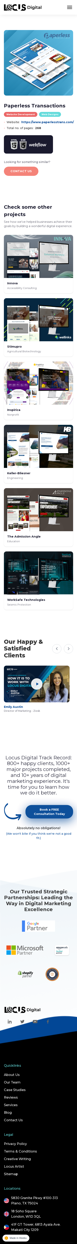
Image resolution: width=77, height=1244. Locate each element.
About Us (12, 1075)
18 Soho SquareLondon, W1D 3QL (26, 1213)
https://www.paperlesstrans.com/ (47, 122)
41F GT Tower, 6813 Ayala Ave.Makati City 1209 (35, 1227)
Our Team (12, 1082)
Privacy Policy (15, 1144)
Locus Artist (14, 1166)
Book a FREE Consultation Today (49, 816)
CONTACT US (21, 171)
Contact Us (13, 1120)
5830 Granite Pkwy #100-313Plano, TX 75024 (34, 1200)
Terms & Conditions (20, 1151)
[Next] (68, 648)
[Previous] (56, 648)
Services (11, 1105)
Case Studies (15, 1090)
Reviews (11, 1097)
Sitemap (11, 1174)
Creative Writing (17, 1159)
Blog (8, 1113)
